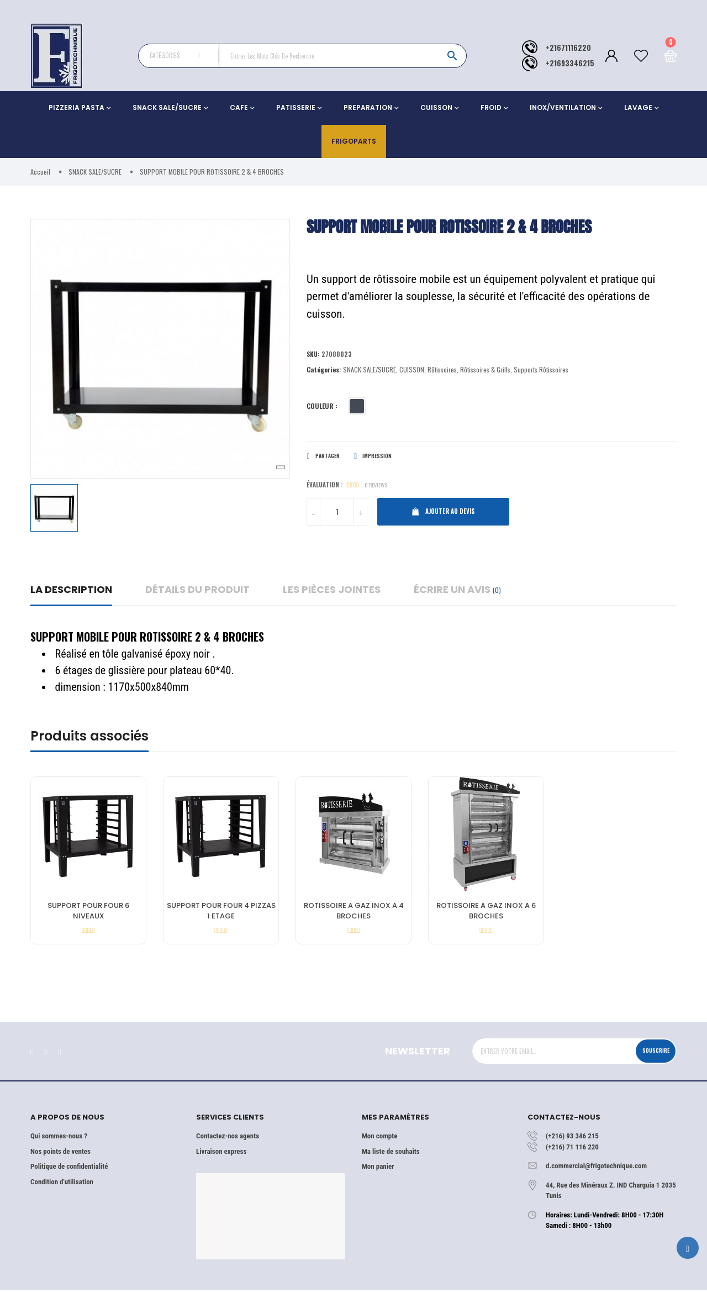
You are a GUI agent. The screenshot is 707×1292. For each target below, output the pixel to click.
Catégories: (324, 371)
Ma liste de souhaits (391, 1153)
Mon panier (378, 1168)
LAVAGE (638, 107)
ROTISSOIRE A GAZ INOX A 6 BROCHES (486, 913)
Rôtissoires (442, 371)
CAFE (239, 107)
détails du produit (197, 591)
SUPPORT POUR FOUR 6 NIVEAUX (88, 913)
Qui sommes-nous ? (58, 1138)
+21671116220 (568, 48)
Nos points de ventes (60, 1153)
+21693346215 (570, 63)
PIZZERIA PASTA (76, 107)
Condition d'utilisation (61, 1184)
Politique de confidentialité (69, 1168)
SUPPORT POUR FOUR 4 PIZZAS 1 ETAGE (221, 913)
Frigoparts (353, 141)
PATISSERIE (295, 107)
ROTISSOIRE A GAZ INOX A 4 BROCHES (354, 913)
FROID (491, 107)
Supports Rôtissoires (541, 371)
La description (71, 591)
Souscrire (650, 1052)
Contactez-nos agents (227, 1138)
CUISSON (436, 107)
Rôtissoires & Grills (485, 371)
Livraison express (221, 1153)
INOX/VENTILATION (563, 107)
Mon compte (379, 1138)
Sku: (314, 355)
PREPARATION (368, 107)
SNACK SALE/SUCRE (167, 107)
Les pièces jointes (332, 591)
